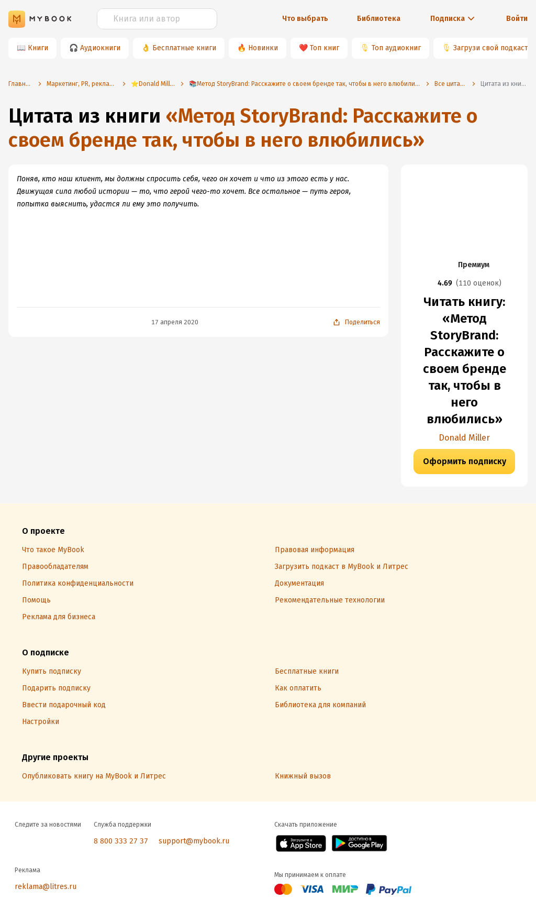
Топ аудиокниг (396, 47)
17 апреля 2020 (174, 322)
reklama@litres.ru (45, 886)
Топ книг (324, 47)
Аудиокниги (100, 47)
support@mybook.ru (194, 841)
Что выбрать (305, 18)
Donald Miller (464, 438)
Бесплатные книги (184, 47)
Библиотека (378, 18)
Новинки (263, 47)
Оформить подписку (464, 461)
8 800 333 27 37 (121, 841)
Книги (38, 47)
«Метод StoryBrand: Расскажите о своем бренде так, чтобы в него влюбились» (242, 128)
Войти (517, 18)
